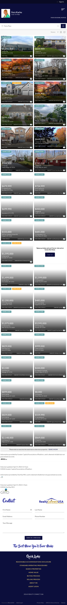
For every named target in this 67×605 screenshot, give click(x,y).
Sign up (50, 254)
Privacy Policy (40, 602)
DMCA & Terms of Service (52, 602)
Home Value (33, 572)
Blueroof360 (11, 602)
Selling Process (33, 579)
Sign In (60, 2)
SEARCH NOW (53, 449)
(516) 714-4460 (15, 14)
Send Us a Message (33, 537)
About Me (34, 583)
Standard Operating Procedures (33, 565)
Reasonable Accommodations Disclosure (33, 562)
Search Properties (33, 569)
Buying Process (33, 576)
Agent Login (33, 586)
